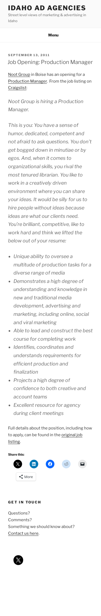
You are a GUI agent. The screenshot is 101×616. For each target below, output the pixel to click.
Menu (50, 35)
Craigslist (17, 87)
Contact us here (23, 533)
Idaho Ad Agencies (47, 8)
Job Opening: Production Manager (50, 62)
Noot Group (19, 74)
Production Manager (27, 81)
